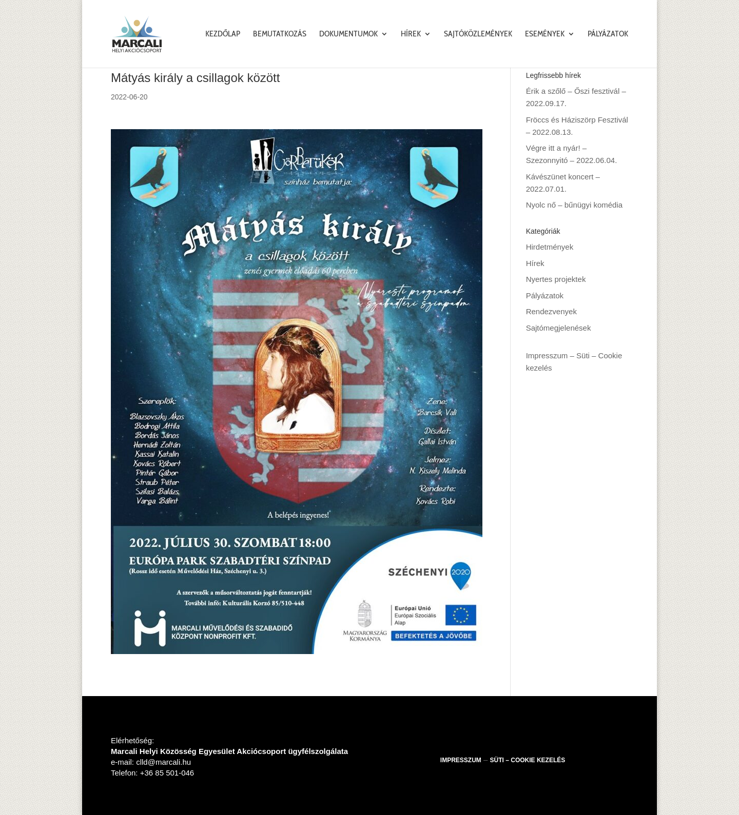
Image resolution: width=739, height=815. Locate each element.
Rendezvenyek (551, 311)
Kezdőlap (222, 34)
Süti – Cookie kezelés (528, 760)
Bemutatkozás (279, 34)
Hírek (411, 34)
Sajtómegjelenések (558, 327)
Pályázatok (608, 34)
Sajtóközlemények (478, 34)
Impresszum (547, 355)
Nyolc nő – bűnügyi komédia (574, 204)
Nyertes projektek (556, 279)
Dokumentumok (348, 34)
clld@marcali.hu (163, 762)
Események (545, 34)
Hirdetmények (550, 246)
